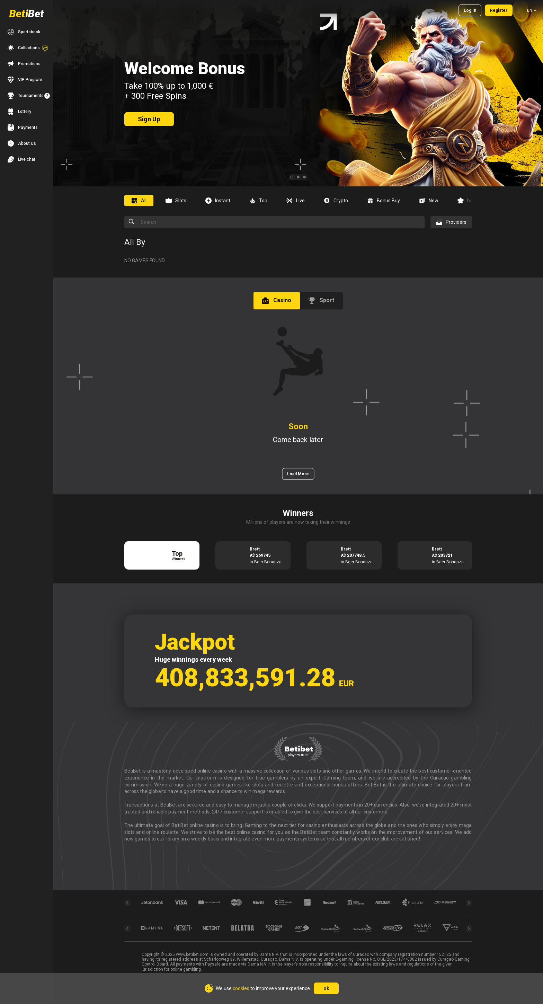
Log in (470, 10)
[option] (141, 200)
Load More (298, 474)
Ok (326, 988)
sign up (149, 119)
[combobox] (527, 10)
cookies (241, 988)
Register (498, 10)
